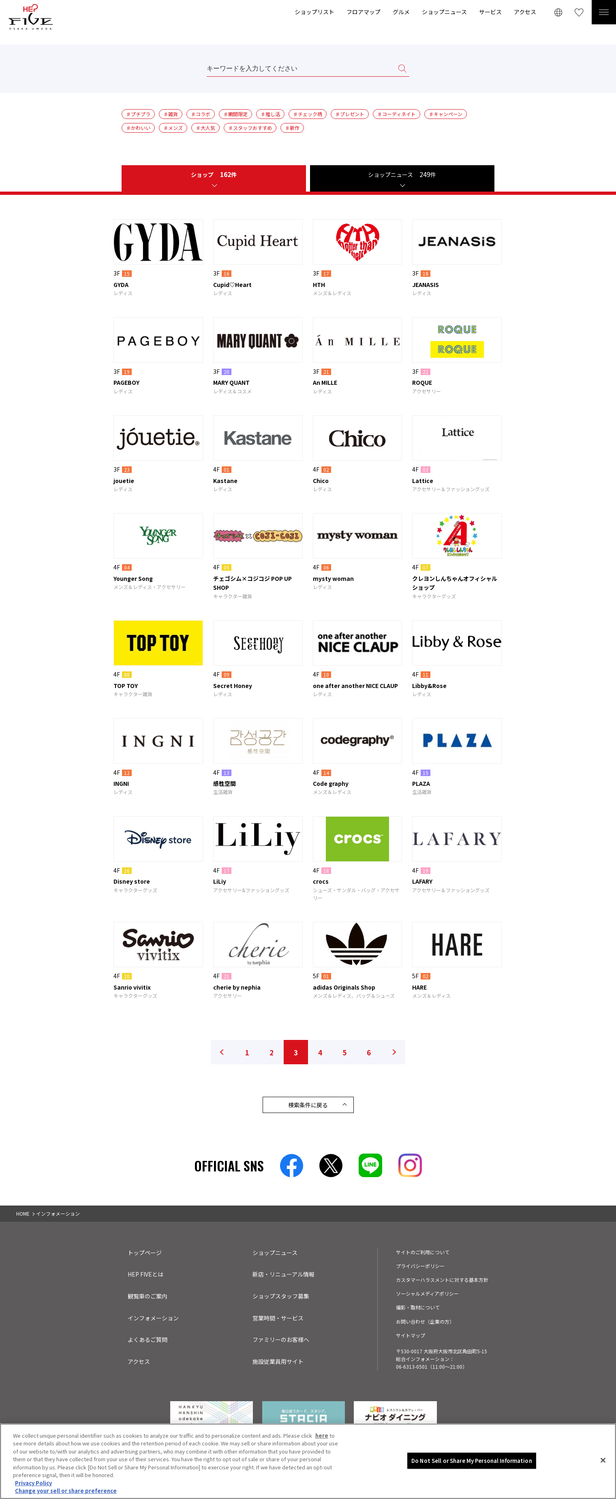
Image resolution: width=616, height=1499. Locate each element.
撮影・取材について (418, 1307)
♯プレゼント (349, 113)
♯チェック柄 (307, 113)
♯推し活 (270, 113)
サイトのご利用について (422, 1252)
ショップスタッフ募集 (280, 1296)
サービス (490, 12)
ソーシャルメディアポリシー (427, 1293)
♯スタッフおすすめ (250, 127)
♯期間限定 (235, 113)
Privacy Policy (33, 1485)
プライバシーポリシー (420, 1265)
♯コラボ (200, 113)
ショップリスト (314, 12)
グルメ (401, 12)
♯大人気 (205, 127)
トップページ (145, 1253)
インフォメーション (153, 1318)
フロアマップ (363, 12)
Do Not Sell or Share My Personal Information (471, 1463)
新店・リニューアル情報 (283, 1274)
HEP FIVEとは (145, 1274)
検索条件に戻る (308, 1105)
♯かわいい (138, 127)
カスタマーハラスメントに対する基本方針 (442, 1279)
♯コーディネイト (396, 113)
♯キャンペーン (445, 113)
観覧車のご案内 (147, 1296)
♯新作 (292, 127)
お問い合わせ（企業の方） (425, 1321)
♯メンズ (173, 127)
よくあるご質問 (147, 1339)
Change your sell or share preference (66, 1493)
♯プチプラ (138, 113)
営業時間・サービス (278, 1318)
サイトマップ (410, 1335)
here (321, 1438)
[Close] (603, 1463)
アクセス (525, 12)
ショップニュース (444, 12)
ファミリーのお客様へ (280, 1339)
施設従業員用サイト (278, 1361)
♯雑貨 (170, 113)
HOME (23, 1213)
